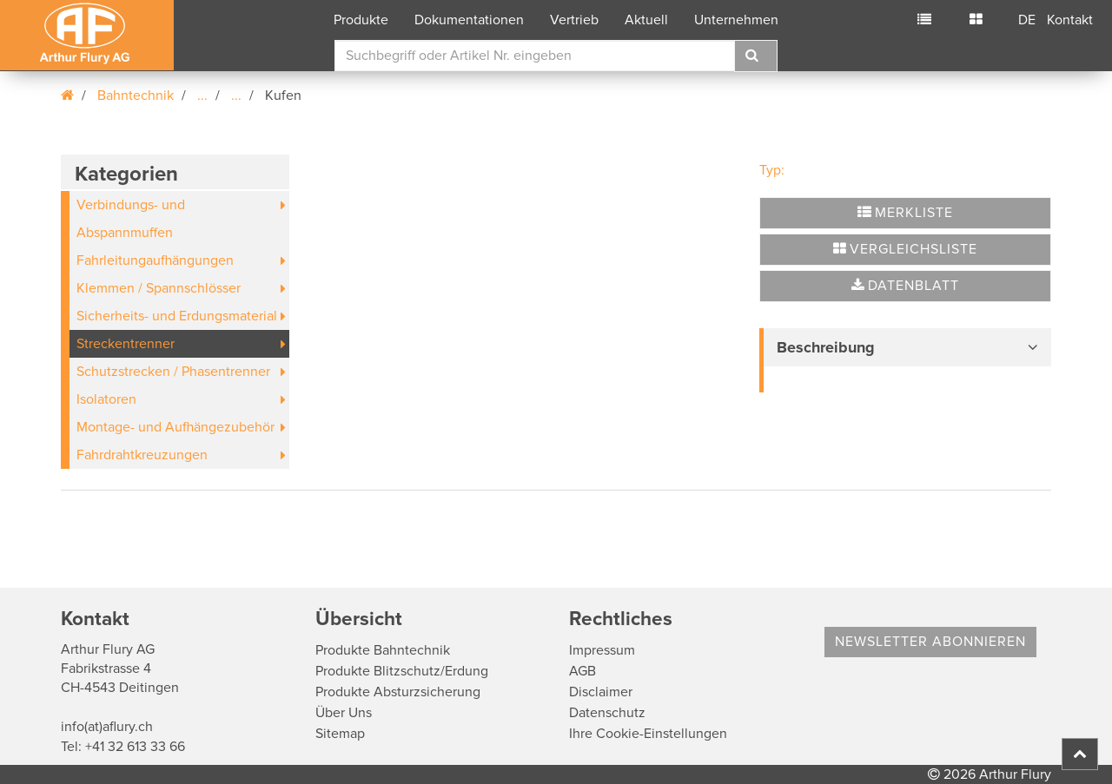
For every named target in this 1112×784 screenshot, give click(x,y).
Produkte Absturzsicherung (397, 692)
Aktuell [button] (646, 20)
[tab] (905, 347)
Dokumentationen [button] (469, 20)
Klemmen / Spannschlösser (158, 288)
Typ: (771, 170)
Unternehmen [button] (736, 20)
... (202, 95)
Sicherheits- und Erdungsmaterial (176, 316)
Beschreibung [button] (826, 347)
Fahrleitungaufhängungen (155, 260)
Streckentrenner (125, 343)
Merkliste (905, 212)
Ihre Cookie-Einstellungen (648, 733)
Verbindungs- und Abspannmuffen (130, 218)
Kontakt (1070, 20)
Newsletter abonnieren (930, 641)
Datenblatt (905, 285)
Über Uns (343, 712)
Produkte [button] (361, 20)
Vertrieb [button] (574, 20)
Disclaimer (600, 692)
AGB (582, 671)
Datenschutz (607, 712)
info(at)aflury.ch (107, 726)
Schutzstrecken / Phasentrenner (173, 371)
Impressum (602, 650)
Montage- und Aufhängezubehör (175, 427)
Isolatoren (106, 399)
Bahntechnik (135, 95)
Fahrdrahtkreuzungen (142, 455)
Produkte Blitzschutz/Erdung (401, 671)
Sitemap (340, 733)
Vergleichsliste (905, 249)
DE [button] (1027, 20)
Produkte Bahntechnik (382, 650)
